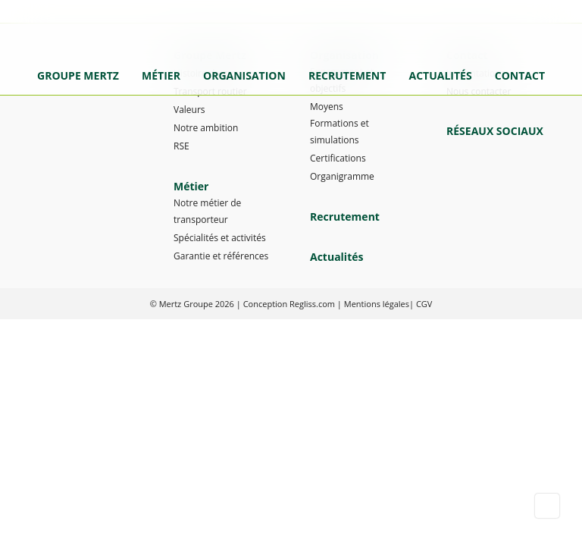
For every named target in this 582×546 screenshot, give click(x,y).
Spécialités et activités (220, 237)
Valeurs (189, 109)
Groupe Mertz (78, 75)
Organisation (244, 75)
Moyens (326, 106)
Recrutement (347, 75)
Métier (161, 75)
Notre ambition (206, 127)
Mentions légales (376, 303)
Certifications (338, 158)
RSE (181, 146)
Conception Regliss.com (289, 303)
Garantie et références (221, 255)
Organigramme (342, 176)
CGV (424, 303)
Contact (520, 75)
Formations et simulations (339, 131)
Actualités (439, 75)
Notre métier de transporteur (207, 211)
